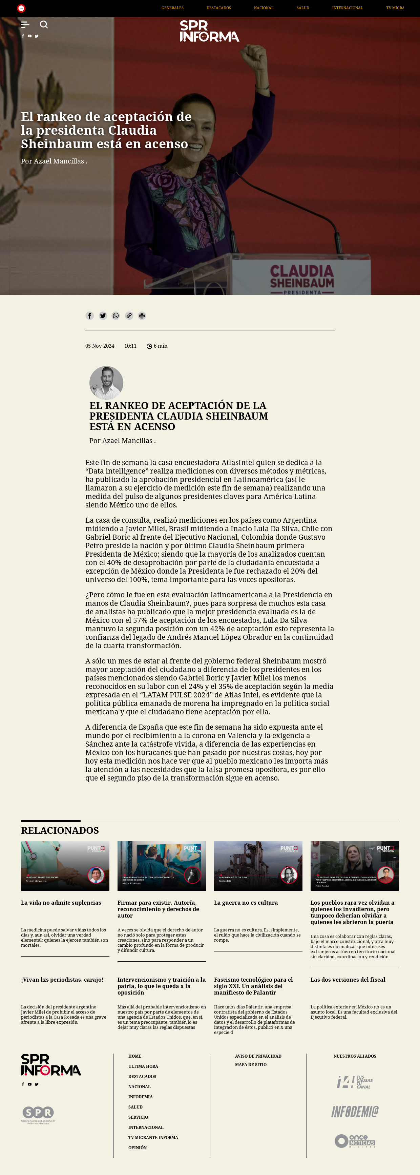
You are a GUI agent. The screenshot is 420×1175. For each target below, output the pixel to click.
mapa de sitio (251, 1064)
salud (135, 1107)
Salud (360, 7)
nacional (139, 1087)
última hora (143, 1066)
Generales (229, 7)
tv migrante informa (153, 1137)
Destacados (276, 7)
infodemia (140, 1097)
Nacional (321, 7)
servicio (138, 1117)
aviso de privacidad (258, 1056)
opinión (137, 1148)
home (134, 1056)
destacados (142, 1076)
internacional (146, 1127)
